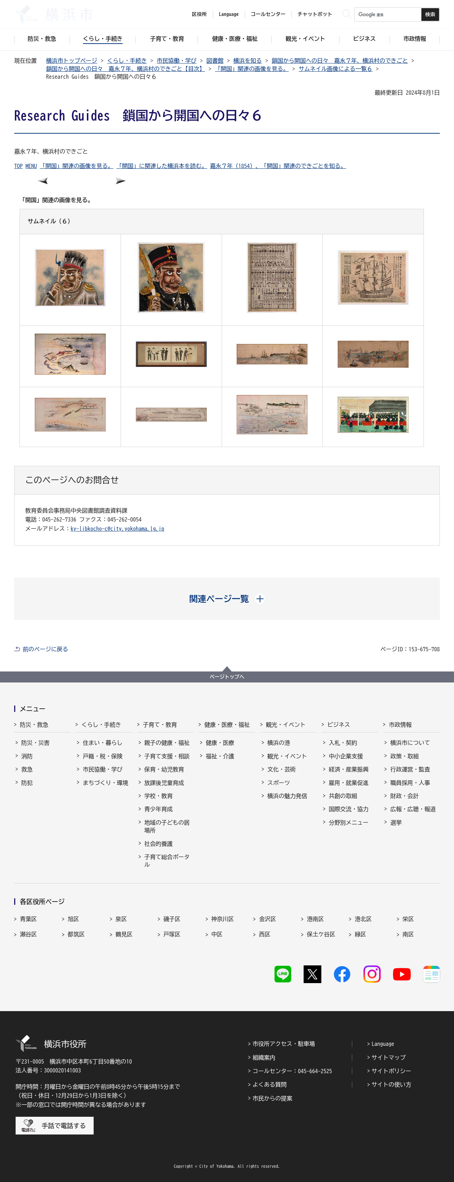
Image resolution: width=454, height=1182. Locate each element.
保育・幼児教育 (164, 769)
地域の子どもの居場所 (167, 826)
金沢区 (267, 919)
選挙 (396, 822)
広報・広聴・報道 (413, 809)
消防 (27, 756)
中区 (217, 934)
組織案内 (264, 1057)
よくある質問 (270, 1084)
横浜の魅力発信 (287, 796)
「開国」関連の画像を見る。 (252, 69)
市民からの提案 (272, 1098)
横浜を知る (247, 60)
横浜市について (410, 743)
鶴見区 (124, 934)
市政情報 (400, 724)
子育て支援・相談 (167, 756)
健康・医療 (220, 743)
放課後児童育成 (164, 783)
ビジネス (338, 724)
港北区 (363, 919)
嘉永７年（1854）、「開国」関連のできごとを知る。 (278, 166)
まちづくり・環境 (105, 783)
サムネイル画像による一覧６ (335, 69)
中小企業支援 (346, 756)
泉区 (121, 919)
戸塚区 (172, 934)
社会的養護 (158, 844)
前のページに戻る (45, 649)
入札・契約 (343, 743)
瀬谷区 (28, 934)
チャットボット (315, 14)
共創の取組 (343, 796)
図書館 (214, 60)
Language (383, 1044)
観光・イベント (286, 724)
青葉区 (28, 919)
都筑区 (76, 934)
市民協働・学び (176, 60)
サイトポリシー (391, 1071)
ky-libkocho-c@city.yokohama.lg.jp (117, 528)
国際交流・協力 (349, 809)
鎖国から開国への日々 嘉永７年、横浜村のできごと (340, 60)
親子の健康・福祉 (167, 743)
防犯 (27, 783)
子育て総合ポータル (167, 861)
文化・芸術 (281, 769)
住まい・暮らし (102, 743)
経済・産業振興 (349, 769)
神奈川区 (222, 919)
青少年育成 (158, 809)
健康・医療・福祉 (227, 724)
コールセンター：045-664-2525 (292, 1071)
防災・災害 (35, 743)
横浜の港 (278, 743)
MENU (31, 166)
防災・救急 (34, 724)
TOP (18, 166)
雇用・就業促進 (349, 783)
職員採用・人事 (410, 783)
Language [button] (229, 14)
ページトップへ (227, 676)
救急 (27, 769)
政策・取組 (404, 756)
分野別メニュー (349, 822)
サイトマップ (389, 1057)
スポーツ (278, 783)
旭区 (73, 919)
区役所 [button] (199, 14)
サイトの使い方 (391, 1084)
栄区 (408, 919)
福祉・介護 (220, 756)
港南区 (315, 919)
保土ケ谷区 (321, 934)
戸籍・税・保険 (102, 756)
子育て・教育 (160, 724)
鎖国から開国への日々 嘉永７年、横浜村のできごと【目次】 (125, 69)
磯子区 (172, 919)
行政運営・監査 (410, 769)
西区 (264, 934)
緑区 (360, 934)
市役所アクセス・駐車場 (284, 1044)
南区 (408, 934)
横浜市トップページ (71, 60)
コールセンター (268, 14)
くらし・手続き (127, 60)
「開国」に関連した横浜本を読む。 (161, 166)
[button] (227, 598)
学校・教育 (158, 796)
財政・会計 (404, 796)
